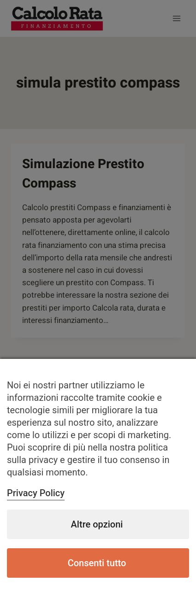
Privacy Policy (36, 492)
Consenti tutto (97, 563)
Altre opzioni (97, 524)
